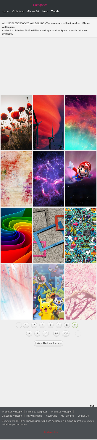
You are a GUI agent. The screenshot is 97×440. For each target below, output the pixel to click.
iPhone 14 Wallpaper (61, 411)
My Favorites (67, 416)
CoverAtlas (51, 416)
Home (5, 11)
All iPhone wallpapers (51, 421)
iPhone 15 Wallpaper (12, 411)
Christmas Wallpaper (12, 416)
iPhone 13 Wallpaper (36, 411)
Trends (55, 11)
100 (66, 333)
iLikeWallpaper (33, 421)
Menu (93, 11)
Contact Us (83, 416)
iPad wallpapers (73, 421)
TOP (92, 406)
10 (45, 333)
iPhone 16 (33, 11)
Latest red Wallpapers (48, 343)
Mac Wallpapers (34, 416)
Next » (78, 333)
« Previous (19, 325)
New (45, 11)
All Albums (37, 23)
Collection (17, 11)
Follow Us (51, 432)
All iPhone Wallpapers (15, 23)
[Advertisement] (48, 67)
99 (56, 333)
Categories (40, 5)
